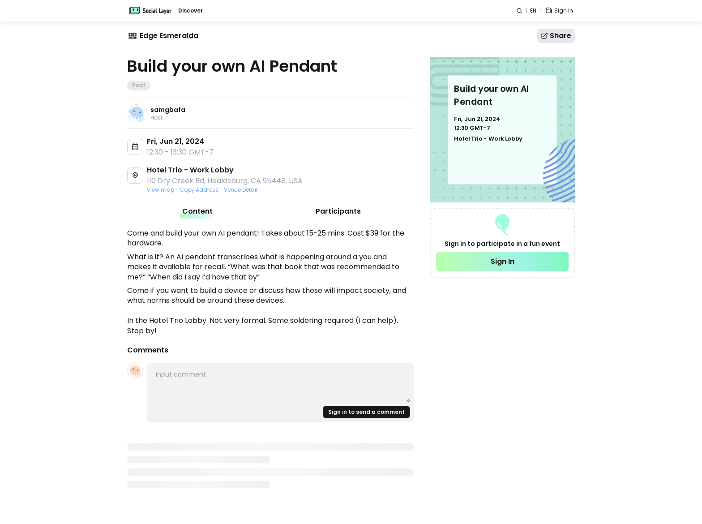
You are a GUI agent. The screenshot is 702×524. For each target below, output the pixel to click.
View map (160, 189)
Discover (190, 10)
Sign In (502, 261)
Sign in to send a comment (366, 412)
